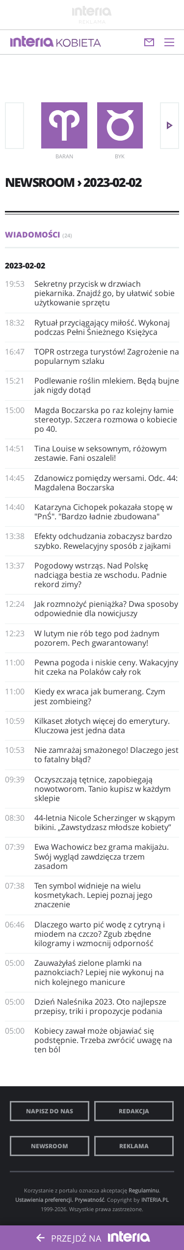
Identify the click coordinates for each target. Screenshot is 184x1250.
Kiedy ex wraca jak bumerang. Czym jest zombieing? (99, 696)
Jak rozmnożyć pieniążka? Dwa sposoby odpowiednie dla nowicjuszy (106, 608)
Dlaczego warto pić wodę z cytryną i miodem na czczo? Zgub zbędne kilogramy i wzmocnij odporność (99, 934)
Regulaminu (144, 1190)
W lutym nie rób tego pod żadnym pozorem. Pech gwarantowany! (96, 638)
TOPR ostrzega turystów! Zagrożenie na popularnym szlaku (106, 356)
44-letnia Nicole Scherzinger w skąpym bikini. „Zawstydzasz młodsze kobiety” (104, 822)
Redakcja (134, 1111)
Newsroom (49, 1146)
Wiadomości (38, 234)
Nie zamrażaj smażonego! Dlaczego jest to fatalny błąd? (106, 754)
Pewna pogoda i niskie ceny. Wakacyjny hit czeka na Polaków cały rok (106, 667)
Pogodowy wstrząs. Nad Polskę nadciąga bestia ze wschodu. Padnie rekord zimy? (100, 575)
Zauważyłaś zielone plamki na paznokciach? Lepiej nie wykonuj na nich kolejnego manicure (99, 972)
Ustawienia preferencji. (44, 1199)
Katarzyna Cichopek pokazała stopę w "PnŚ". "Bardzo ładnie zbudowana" (103, 512)
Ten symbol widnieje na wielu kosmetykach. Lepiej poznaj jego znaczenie (93, 895)
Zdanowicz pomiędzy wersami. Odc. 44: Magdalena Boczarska (106, 483)
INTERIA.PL (155, 1199)
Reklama (134, 1146)
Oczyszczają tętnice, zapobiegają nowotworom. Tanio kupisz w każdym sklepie (102, 789)
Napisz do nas (49, 1111)
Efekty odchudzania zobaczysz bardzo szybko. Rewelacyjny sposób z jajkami (103, 541)
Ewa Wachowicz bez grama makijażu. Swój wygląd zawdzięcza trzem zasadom (101, 856)
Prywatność (89, 1199)
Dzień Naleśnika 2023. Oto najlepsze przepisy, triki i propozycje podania (100, 1006)
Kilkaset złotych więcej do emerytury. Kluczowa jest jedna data (102, 725)
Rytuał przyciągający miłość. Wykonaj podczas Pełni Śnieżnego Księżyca (102, 327)
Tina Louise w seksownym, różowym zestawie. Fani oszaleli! (100, 453)
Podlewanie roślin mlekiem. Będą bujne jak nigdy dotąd (106, 385)
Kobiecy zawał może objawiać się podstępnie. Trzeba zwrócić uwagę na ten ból (103, 1040)
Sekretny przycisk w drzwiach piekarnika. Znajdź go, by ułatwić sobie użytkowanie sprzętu (104, 293)
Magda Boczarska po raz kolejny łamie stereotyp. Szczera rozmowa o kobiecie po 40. (105, 419)
